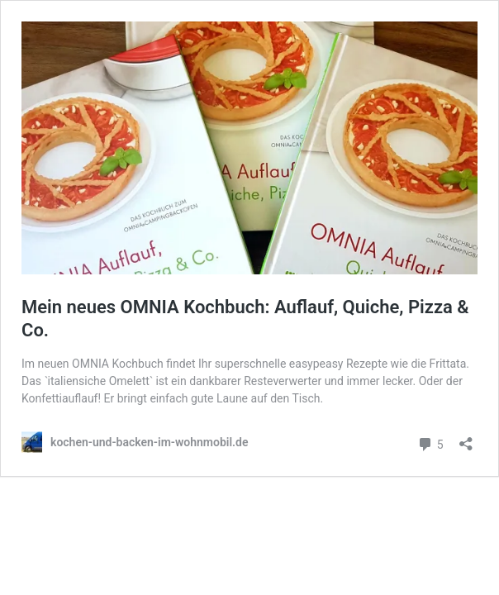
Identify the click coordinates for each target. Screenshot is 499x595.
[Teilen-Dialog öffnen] (466, 438)
